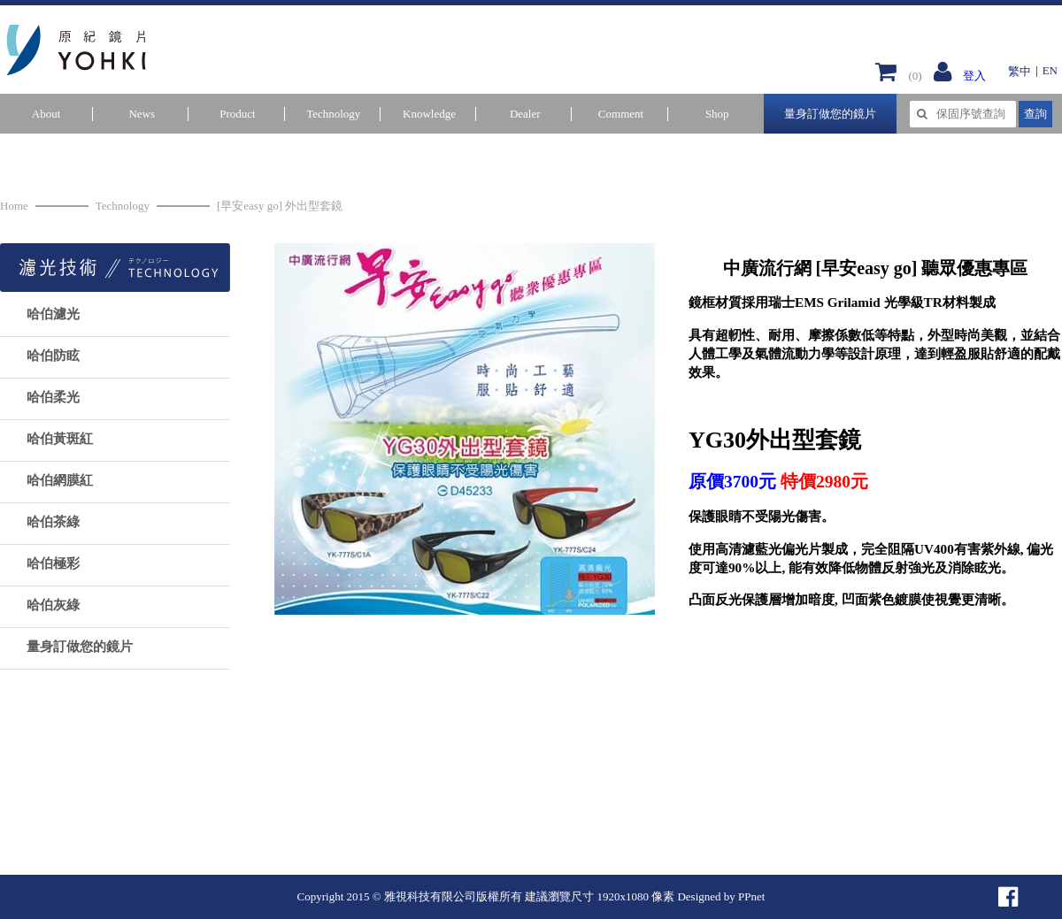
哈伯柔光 (53, 397)
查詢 (1035, 113)
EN (1050, 70)
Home (14, 205)
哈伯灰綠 (53, 605)
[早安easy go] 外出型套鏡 (279, 205)
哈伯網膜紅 (60, 480)
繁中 (1019, 71)
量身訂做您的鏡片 (830, 113)
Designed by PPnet (721, 896)
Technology (123, 205)
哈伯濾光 (53, 314)
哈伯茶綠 (53, 522)
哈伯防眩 (53, 355)
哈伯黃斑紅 (60, 439)
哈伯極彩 (53, 563)
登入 (974, 75)
